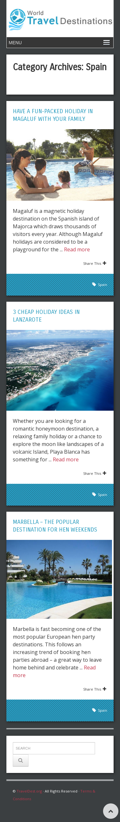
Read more (77, 249)
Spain (102, 284)
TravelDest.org (29, 791)
